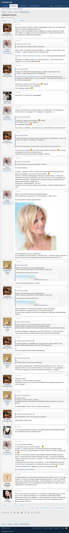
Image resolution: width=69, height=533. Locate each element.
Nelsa (8, 505)
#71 (65, 324)
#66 (65, 135)
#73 (65, 360)
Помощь (56, 528)
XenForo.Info (12, 531)
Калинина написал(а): (23, 119)
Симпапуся (8, 103)
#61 (65, 24)
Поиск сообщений (18, 8)
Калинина (8, 33)
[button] (28, 5)
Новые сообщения (7, 8)
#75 (65, 397)
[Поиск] (65, 5)
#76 (65, 416)
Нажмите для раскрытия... (41, 285)
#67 (65, 161)
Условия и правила (47, 528)
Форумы (13, 6)
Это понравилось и (26, 475)
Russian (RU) (6, 528)
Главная (5, 6)
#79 (65, 479)
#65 (65, 108)
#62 (65, 40)
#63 (65, 67)
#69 (65, 267)
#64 (65, 94)
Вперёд (22, 20)
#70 (65, 292)
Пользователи (34, 6)
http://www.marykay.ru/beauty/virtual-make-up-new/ (31, 57)
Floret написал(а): (21, 71)
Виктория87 (8, 441)
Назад (4, 20)
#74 (65, 381)
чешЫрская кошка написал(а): (25, 346)
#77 (65, 432)
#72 (65, 342)
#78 (65, 447)
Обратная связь (37, 528)
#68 (65, 194)
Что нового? (23, 6)
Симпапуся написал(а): (23, 44)
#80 (65, 496)
